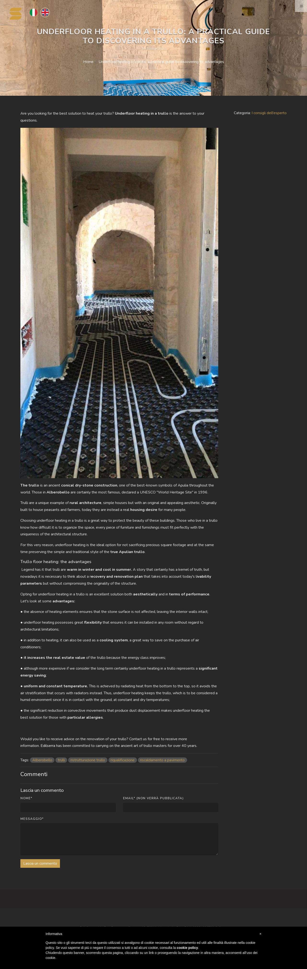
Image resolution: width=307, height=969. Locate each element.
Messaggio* (32, 819)
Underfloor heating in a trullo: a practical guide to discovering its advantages (161, 61)
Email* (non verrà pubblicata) (153, 798)
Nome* (26, 798)
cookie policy (187, 948)
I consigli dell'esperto (269, 113)
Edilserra (48, 745)
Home (88, 61)
